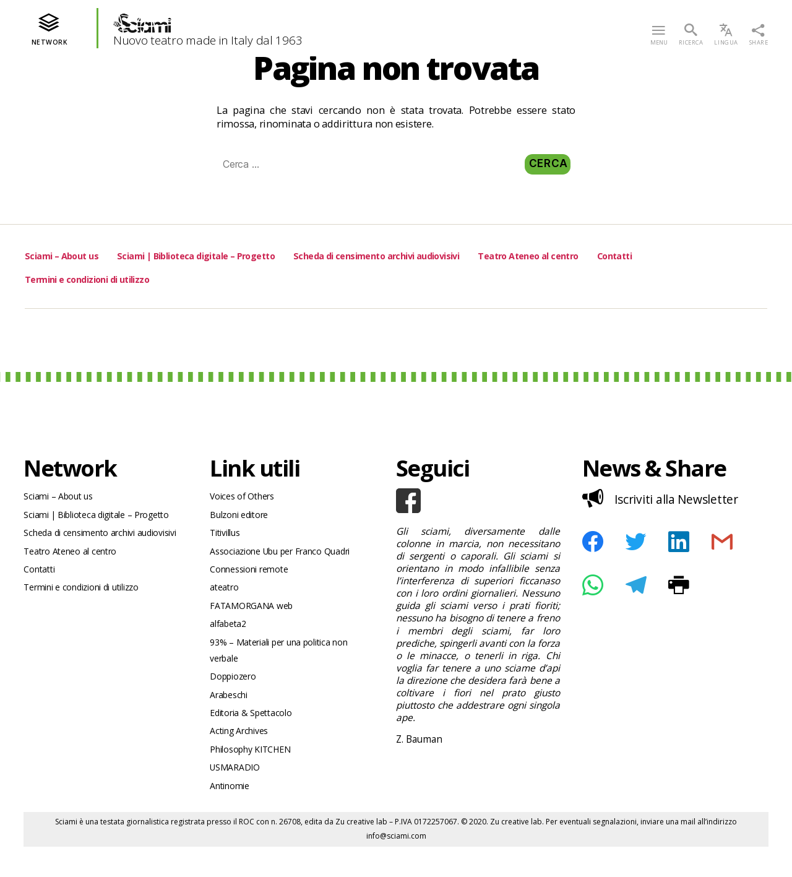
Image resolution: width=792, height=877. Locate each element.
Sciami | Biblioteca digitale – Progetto (236, 254)
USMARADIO (238, 794)
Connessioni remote (254, 577)
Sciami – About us (71, 254)
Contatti (47, 278)
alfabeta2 (230, 637)
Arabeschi (232, 715)
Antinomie (233, 815)
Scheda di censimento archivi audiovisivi (459, 254)
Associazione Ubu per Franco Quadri (289, 557)
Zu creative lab (361, 852)
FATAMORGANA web (256, 617)
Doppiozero (235, 695)
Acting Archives (243, 755)
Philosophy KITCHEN (256, 775)
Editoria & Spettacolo (255, 735)
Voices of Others (246, 497)
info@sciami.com (396, 866)
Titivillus (228, 537)
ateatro (225, 597)
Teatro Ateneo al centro (646, 254)
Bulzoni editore (243, 517)
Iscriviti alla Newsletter (663, 497)
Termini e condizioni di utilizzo (167, 278)
